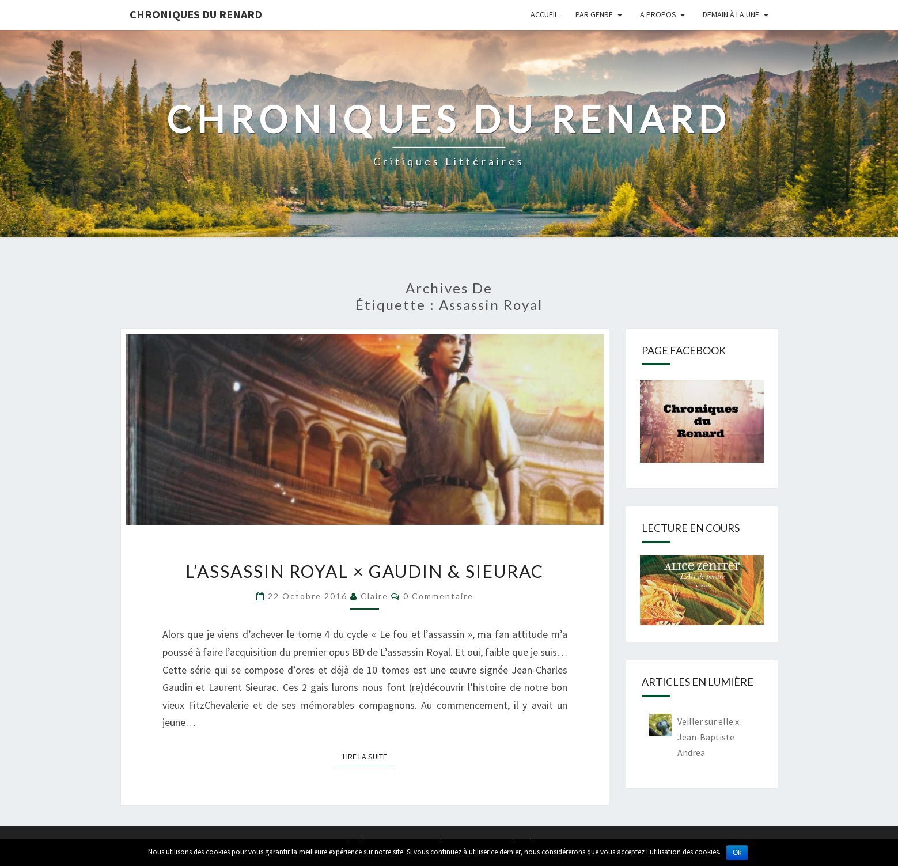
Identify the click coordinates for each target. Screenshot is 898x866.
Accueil (544, 14)
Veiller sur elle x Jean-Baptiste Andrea (708, 737)
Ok (737, 853)
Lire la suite (368, 756)
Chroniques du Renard (196, 14)
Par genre (594, 14)
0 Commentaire (438, 596)
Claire (374, 596)
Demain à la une (731, 14)
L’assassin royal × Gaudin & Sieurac (364, 571)
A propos (658, 14)
